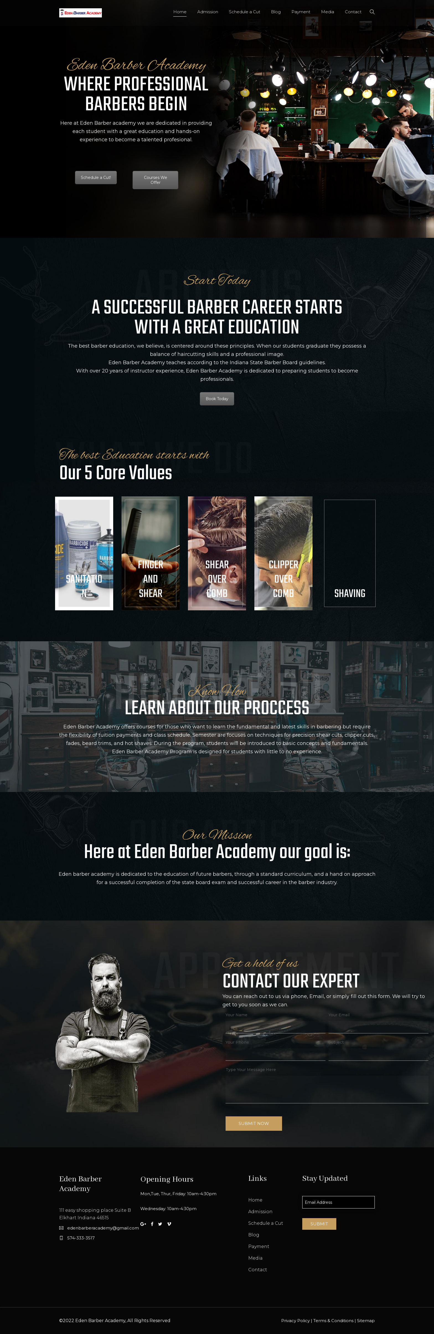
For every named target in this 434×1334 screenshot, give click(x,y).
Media (327, 11)
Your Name (236, 1014)
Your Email (339, 1014)
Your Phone (237, 1042)
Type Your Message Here (251, 1069)
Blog (276, 11)
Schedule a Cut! (96, 177)
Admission (207, 11)
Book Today (217, 398)
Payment (300, 11)
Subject (336, 1042)
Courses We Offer (155, 180)
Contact (353, 11)
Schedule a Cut (244, 11)
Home (180, 11)
